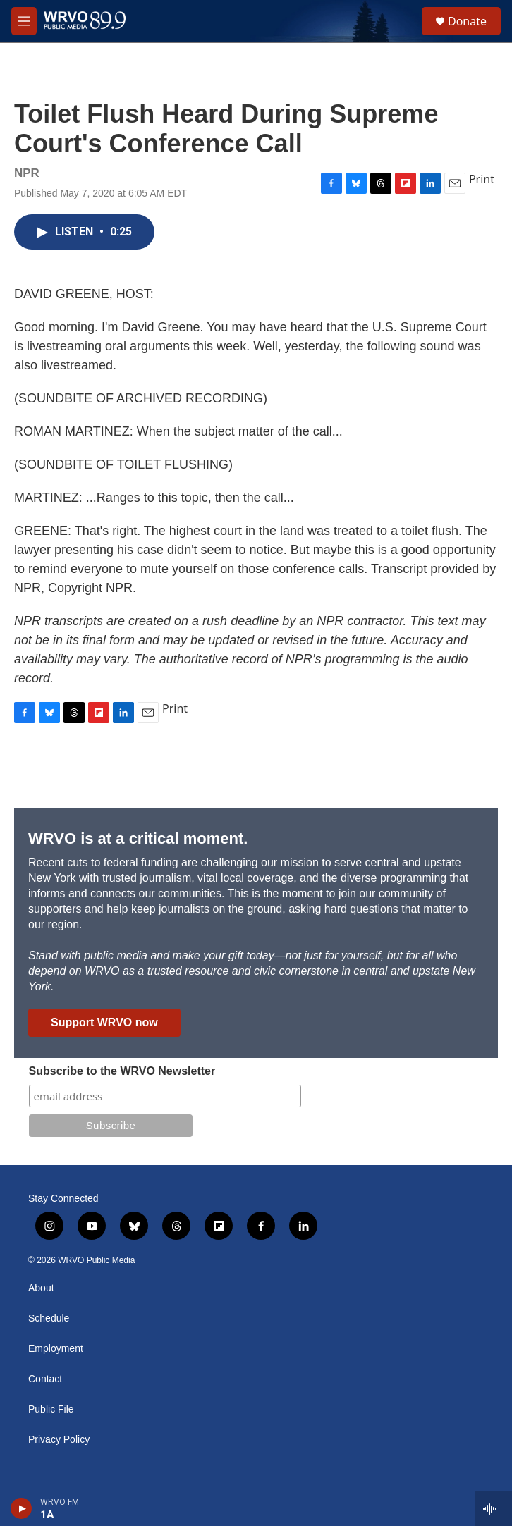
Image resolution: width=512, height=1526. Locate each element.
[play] (21, 1508)
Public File (51, 1409)
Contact (45, 1379)
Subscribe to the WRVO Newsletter (122, 1071)
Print (481, 179)
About (41, 1288)
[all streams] (493, 1508)
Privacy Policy (59, 1439)
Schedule (48, 1318)
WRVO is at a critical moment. (138, 838)
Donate (467, 21)
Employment (55, 1348)
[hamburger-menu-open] (24, 21)
